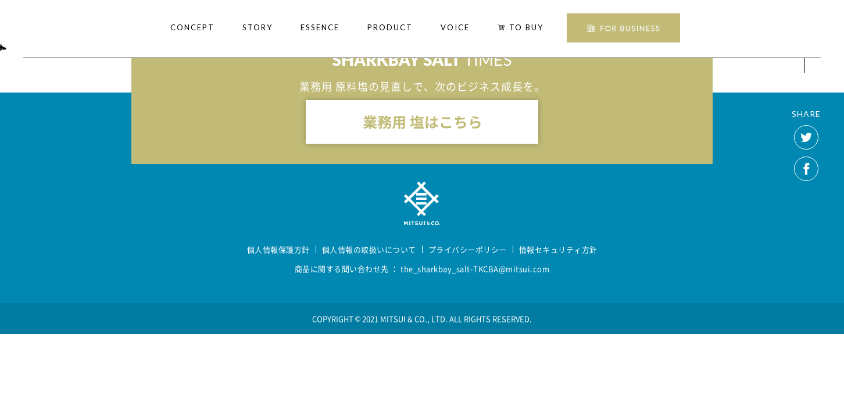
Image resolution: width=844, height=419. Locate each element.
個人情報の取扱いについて (369, 249)
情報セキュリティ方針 (558, 249)
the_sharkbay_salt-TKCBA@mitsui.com (474, 268)
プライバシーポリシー (467, 249)
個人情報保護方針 (278, 249)
